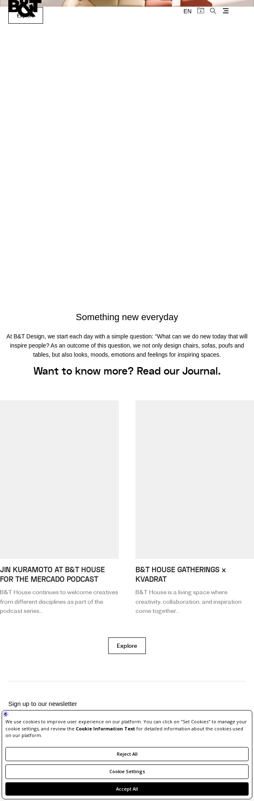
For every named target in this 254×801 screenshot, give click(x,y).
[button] (11, 273)
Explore (127, 646)
